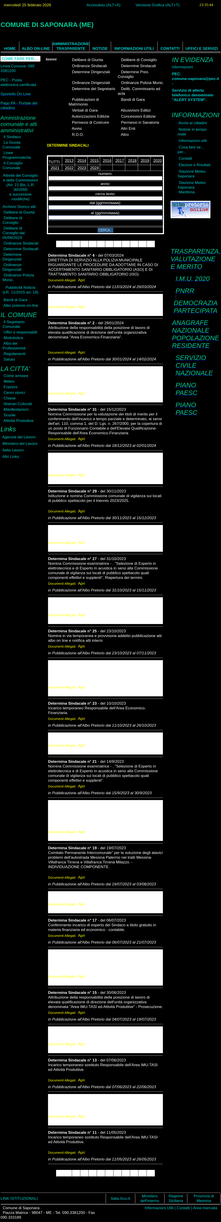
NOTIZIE (100, 48)
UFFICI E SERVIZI (202, 48)
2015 (94, 160)
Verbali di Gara (83, 110)
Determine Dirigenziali (12, 256)
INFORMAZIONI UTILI (134, 48)
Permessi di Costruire (89, 122)
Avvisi (75, 128)
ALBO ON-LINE (36, 48)
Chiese (10, 398)
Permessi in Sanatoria (138, 122)
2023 (82, 167)
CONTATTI (169, 48)
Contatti (185, 158)
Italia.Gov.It (120, 1198)
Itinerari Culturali (18, 403)
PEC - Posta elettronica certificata (18, 82)
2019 (145, 160)
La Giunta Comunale (11, 144)
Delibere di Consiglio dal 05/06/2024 (13, 233)
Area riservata (205, 1208)
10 (151, 244)
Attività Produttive (18, 420)
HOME (10, 48)
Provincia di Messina (204, 1198)
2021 (55, 167)
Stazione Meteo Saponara (192, 173)
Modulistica (13, 337)
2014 (82, 160)
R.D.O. (76, 134)
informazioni (182, 67)
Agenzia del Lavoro (18, 437)
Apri (81, 280)
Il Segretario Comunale (13, 324)
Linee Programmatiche (16, 155)
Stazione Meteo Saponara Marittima (192, 187)
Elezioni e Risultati (194, 165)
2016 (107, 160)
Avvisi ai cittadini (192, 123)
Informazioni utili (193, 140)
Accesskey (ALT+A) (103, 5)
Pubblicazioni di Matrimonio (84, 101)
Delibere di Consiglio (12, 220)
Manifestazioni (16, 409)
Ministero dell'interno (149, 1198)
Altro (123, 134)
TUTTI (53, 162)
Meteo (9, 381)
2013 (69, 160)
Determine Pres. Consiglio (133, 74)
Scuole (9, 415)
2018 (132, 160)
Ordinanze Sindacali (21, 243)
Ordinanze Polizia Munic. (141, 82)
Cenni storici (14, 392)
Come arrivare (16, 375)
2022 (69, 167)
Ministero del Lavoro (19, 443)
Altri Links (10, 456)
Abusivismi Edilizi (134, 110)
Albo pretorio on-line (20, 305)
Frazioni (11, 387)
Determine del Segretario (92, 88)
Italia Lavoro (13, 450)
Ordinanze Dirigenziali (12, 267)
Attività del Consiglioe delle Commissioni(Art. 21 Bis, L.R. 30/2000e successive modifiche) (20, 187)
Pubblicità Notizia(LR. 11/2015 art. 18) (20, 289)
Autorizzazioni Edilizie (89, 116)
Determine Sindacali (21, 249)
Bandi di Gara (15, 300)
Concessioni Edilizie (137, 116)
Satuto (9, 359)
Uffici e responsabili (20, 332)
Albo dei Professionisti (14, 345)
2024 (94, 167)
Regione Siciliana (175, 1198)
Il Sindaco (12, 137)
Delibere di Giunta (19, 212)
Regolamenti (14, 353)
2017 (119, 160)
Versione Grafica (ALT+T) (157, 5)
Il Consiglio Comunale (12, 165)
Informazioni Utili (159, 1208)
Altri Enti (126, 128)
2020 (157, 160)
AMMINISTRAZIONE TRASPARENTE (71, 46)
